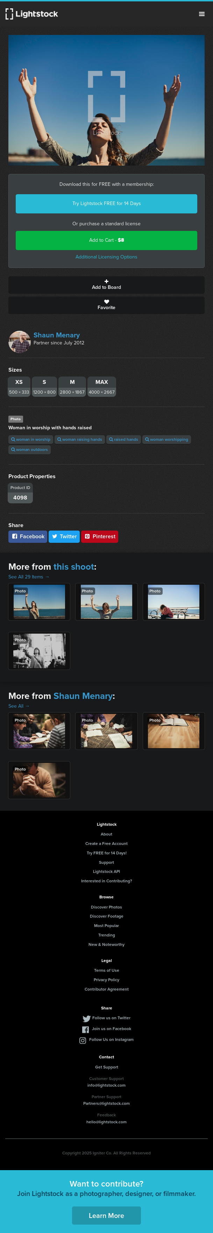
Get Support (106, 1067)
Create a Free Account (106, 843)
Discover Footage (106, 916)
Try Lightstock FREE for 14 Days (106, 203)
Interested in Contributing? (106, 881)
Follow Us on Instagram (111, 1039)
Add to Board (106, 285)
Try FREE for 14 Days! (107, 853)
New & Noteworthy (106, 944)
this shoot (74, 566)
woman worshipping (166, 439)
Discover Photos (106, 907)
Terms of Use (106, 970)
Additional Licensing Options (106, 257)
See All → (19, 706)
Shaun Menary (57, 335)
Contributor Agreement (107, 989)
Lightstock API (106, 871)
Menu (201, 14)
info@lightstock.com (106, 1085)
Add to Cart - (106, 240)
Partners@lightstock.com (106, 1103)
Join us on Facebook (111, 1029)
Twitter (64, 536)
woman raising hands (79, 439)
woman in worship (30, 439)
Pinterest (99, 536)
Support (106, 862)
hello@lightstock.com (106, 1122)
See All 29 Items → (29, 577)
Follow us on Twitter (111, 1018)
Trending (106, 935)
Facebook (27, 536)
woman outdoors (29, 449)
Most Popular (106, 925)
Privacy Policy (106, 980)
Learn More (106, 1215)
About (106, 834)
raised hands (123, 439)
